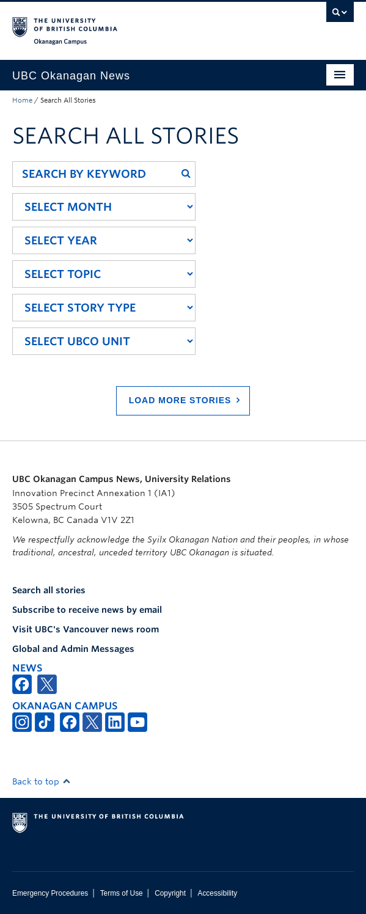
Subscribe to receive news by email (87, 610)
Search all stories (49, 590)
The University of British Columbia (131, 25)
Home (22, 100)
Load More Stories (180, 400)
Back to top (41, 781)
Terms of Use (121, 893)
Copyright (170, 893)
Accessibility (217, 893)
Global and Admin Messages (73, 649)
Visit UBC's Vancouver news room (85, 629)
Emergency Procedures (50, 893)
